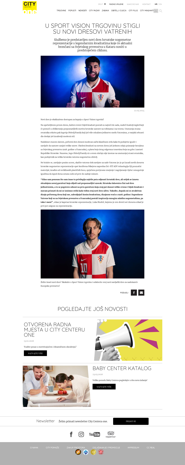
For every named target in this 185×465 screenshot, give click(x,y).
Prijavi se (131, 421)
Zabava (105, 10)
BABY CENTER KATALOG (122, 368)
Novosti (82, 10)
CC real (151, 447)
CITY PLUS (133, 10)
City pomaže (52, 447)
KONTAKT (146, 4)
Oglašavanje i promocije (106, 447)
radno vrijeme (116, 4)
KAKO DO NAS (133, 4)
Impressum (133, 447)
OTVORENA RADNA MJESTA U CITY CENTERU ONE (54, 329)
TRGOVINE (61, 10)
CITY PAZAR (94, 10)
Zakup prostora (76, 447)
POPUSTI (72, 10)
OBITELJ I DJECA (118, 10)
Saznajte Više (35, 353)
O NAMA (34, 447)
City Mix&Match (148, 10)
